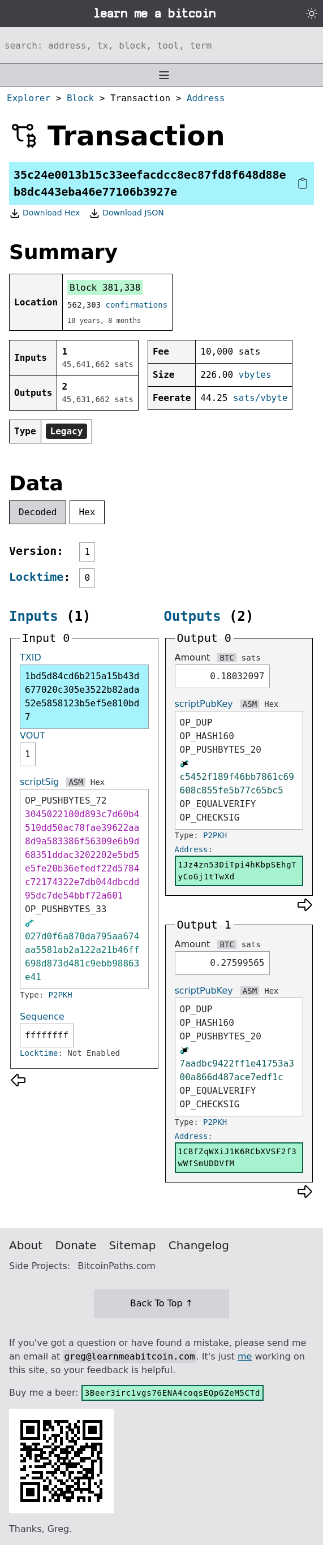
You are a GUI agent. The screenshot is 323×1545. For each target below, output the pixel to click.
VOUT (32, 735)
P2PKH (60, 994)
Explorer (28, 98)
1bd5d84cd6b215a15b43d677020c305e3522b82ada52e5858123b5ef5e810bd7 (82, 696)
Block (80, 98)
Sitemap (132, 1245)
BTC (226, 657)
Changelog (199, 1245)
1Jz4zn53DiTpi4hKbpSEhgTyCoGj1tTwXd (237, 870)
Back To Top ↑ (161, 1303)
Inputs (33, 616)
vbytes (255, 374)
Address (206, 98)
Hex (87, 512)
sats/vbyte (260, 397)
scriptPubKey (204, 703)
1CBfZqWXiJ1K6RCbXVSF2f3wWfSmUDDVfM (237, 1157)
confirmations (137, 304)
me (245, 1356)
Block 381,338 (105, 287)
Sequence (42, 1016)
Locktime (36, 577)
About (25, 1245)
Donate (76, 1245)
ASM (75, 782)
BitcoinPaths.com (116, 1266)
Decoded (38, 512)
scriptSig (39, 781)
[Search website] (161, 45)
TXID (30, 657)
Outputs (192, 616)
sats (251, 657)
